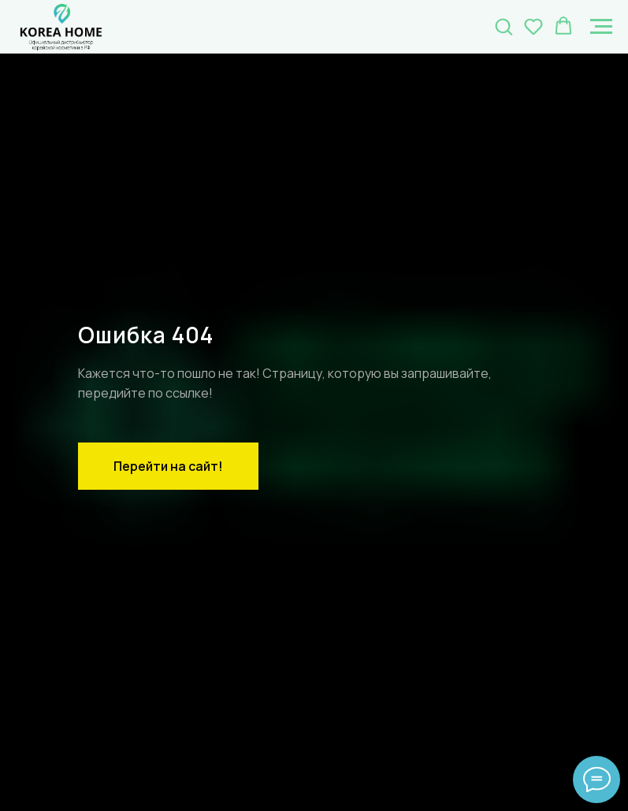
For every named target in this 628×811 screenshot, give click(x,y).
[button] (503, 26)
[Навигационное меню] (601, 27)
